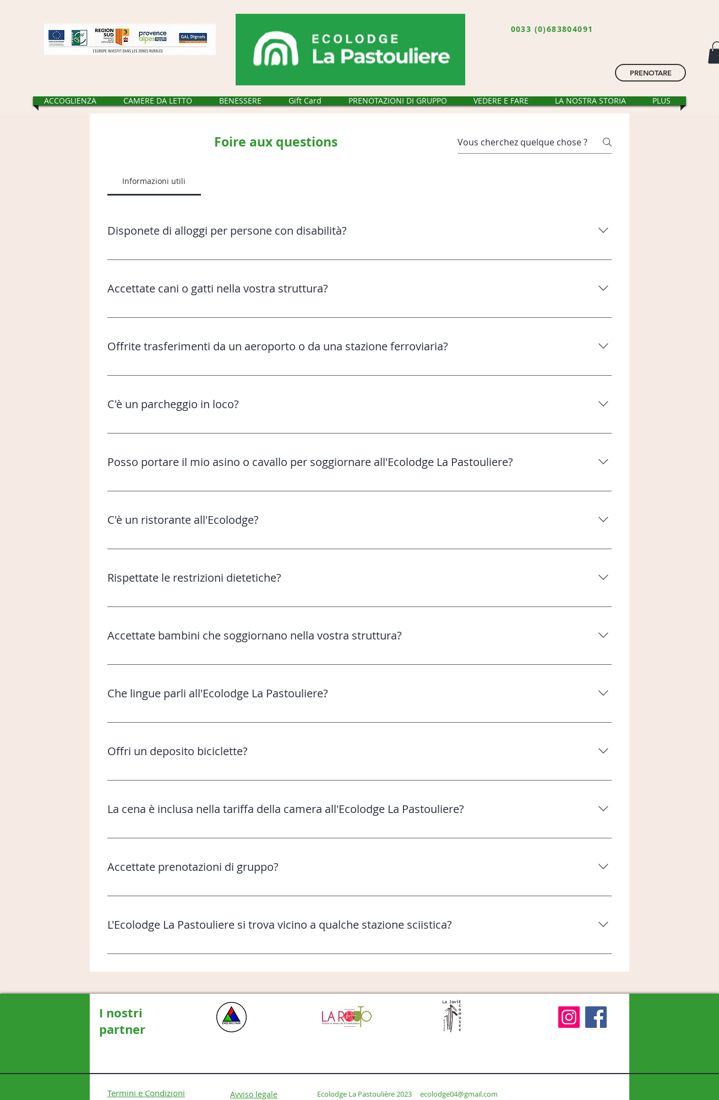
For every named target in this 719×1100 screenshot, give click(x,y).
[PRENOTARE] (650, 73)
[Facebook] (596, 1017)
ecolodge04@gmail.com (459, 1094)
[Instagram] (569, 1017)
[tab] (154, 181)
